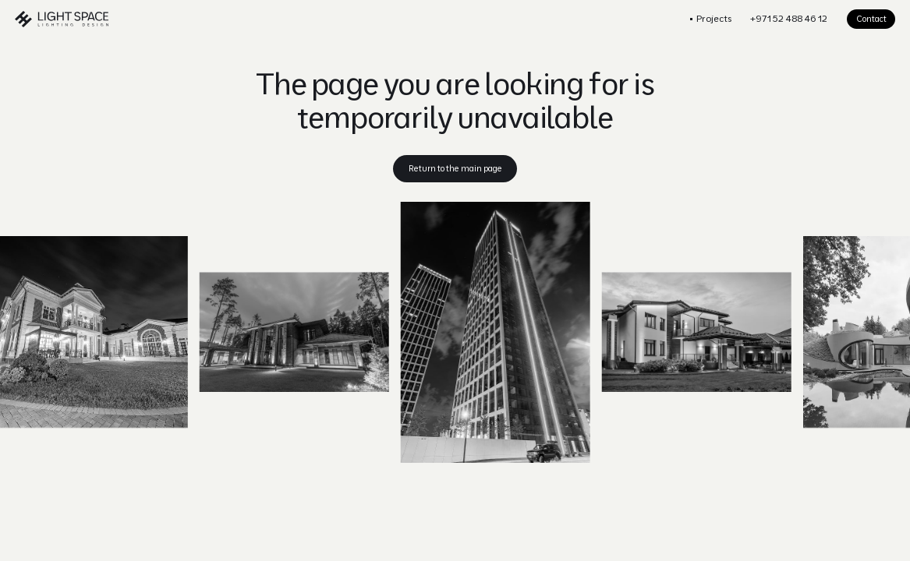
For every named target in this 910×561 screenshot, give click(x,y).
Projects (713, 18)
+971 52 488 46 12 (788, 18)
